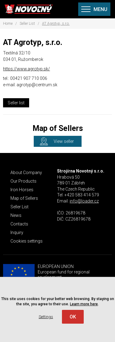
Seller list (16, 102)
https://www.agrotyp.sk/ (26, 68)
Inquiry (16, 232)
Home (8, 23)
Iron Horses (21, 189)
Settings (46, 316)
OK (73, 317)
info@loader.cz (84, 201)
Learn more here (84, 304)
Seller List (27, 23)
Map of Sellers (24, 198)
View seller (64, 141)
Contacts (19, 223)
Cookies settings (26, 241)
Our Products (23, 181)
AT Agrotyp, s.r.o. (56, 23)
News (15, 215)
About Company (26, 172)
